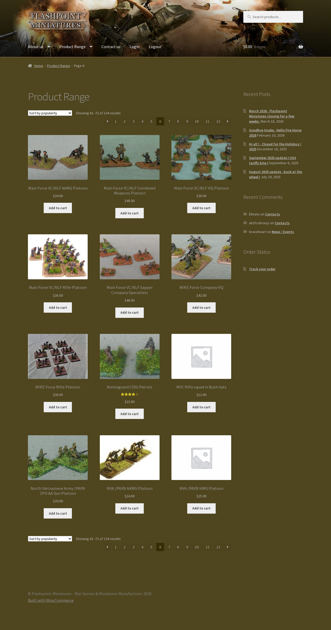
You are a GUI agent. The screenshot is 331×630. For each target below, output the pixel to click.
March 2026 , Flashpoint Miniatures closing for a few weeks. (271, 116)
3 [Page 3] (133, 121)
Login (135, 46)
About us (35, 46)
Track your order (262, 269)
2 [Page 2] (124, 121)
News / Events (283, 231)
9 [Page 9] (187, 121)
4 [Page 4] (142, 121)
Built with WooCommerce (51, 600)
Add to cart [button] (58, 208)
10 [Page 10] (197, 121)
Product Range (72, 46)
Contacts (272, 214)
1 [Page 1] (116, 121)
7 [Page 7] (169, 121)
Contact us (111, 46)
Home (38, 65)
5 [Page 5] (151, 121)
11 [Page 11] (207, 121)
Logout (155, 46)
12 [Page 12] (218, 121)
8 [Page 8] (178, 121)
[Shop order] (50, 113)
